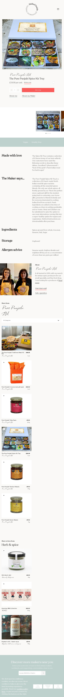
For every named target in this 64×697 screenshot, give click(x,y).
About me (13, 96)
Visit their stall (40, 288)
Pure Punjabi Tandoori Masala (10, 486)
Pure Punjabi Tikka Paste (9, 420)
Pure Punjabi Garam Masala (10, 520)
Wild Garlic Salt (6, 575)
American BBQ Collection (9, 608)
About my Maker (28, 96)
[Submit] (43, 673)
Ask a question (41, 293)
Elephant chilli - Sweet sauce (10, 641)
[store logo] (32, 9)
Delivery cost (27, 82)
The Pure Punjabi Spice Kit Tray (11, 453)
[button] (46, 133)
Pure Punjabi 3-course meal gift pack (13, 387)
